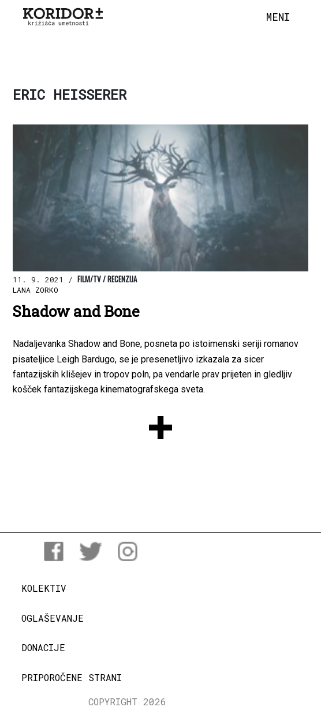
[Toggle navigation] (278, 17)
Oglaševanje (52, 618)
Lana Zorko (35, 290)
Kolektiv (43, 588)
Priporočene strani (71, 677)
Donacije (43, 647)
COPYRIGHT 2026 (127, 701)
